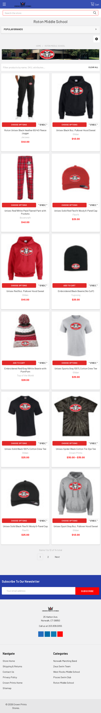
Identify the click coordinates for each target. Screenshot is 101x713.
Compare (43, 124)
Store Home (9, 660)
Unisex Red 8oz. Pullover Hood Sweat (25, 291)
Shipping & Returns (12, 666)
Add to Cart (69, 285)
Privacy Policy (10, 676)
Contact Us (8, 671)
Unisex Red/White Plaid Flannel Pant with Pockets (25, 212)
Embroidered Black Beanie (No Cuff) (76, 291)
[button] (96, 39)
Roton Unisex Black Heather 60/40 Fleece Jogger (25, 132)
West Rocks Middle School (66, 671)
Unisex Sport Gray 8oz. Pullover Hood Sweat (76, 526)
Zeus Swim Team (62, 666)
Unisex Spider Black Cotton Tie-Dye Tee (76, 448)
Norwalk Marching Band (65, 660)
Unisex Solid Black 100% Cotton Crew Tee (25, 448)
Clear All (93, 67)
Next (59, 557)
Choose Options (19, 124)
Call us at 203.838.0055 (50, 625)
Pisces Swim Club (62, 676)
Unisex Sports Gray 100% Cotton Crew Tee (75, 368)
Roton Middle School (63, 682)
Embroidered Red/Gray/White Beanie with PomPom (25, 370)
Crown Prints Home (12, 682)
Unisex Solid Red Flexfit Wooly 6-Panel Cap (75, 210)
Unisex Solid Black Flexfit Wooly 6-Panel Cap (25, 526)
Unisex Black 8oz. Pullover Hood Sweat (76, 130)
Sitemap (7, 687)
